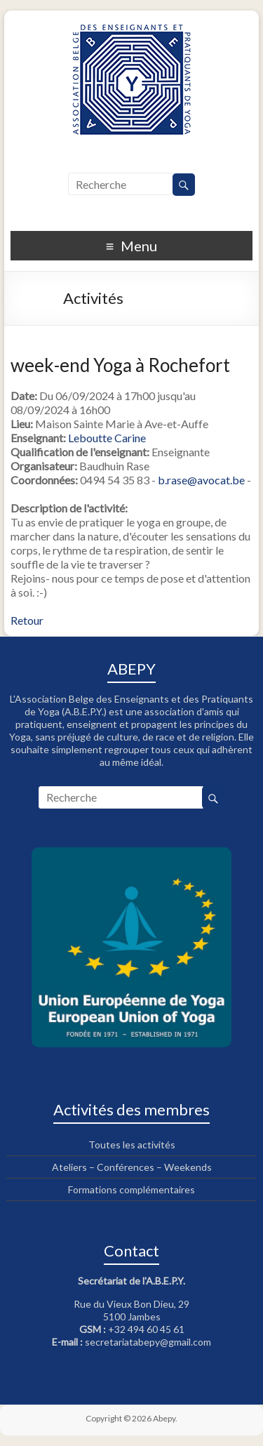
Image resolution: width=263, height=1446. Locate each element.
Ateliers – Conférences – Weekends (132, 1167)
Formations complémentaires (131, 1189)
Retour (27, 620)
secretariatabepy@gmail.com (148, 1342)
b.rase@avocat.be (201, 479)
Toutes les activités (131, 1144)
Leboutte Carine (107, 437)
